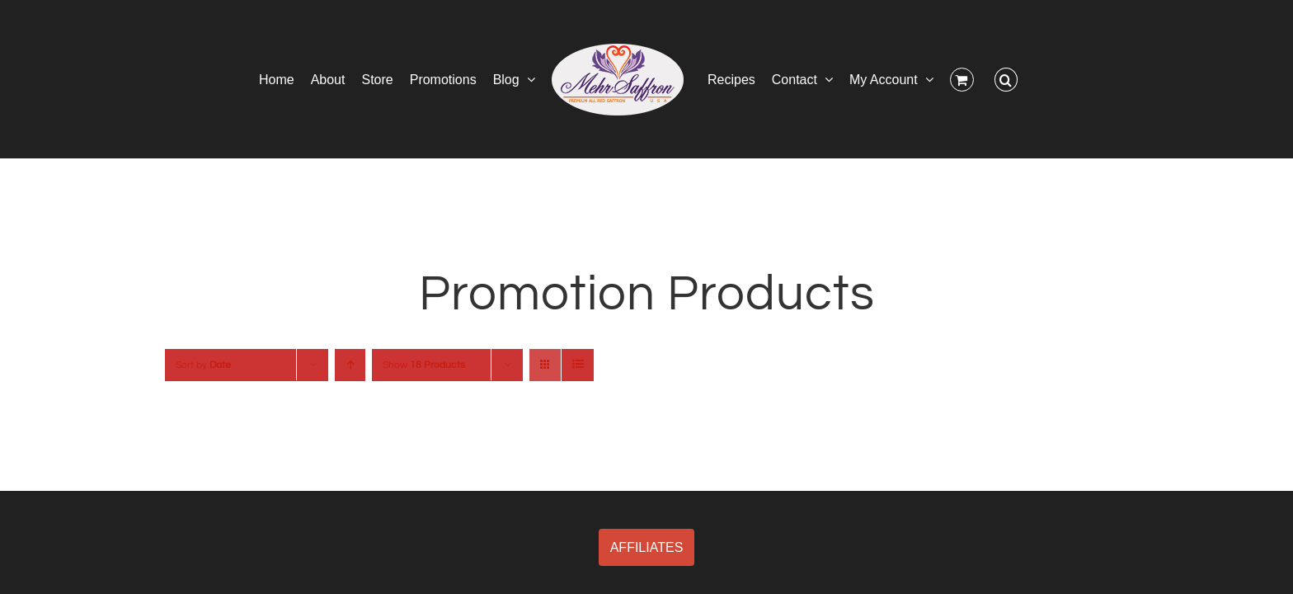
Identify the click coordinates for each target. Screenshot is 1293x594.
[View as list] (578, 365)
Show (424, 365)
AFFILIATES (647, 547)
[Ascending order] (350, 365)
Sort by (203, 365)
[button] (1059, 79)
